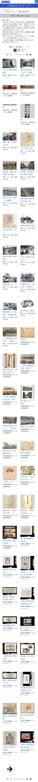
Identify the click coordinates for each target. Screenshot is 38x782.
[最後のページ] (30, 54)
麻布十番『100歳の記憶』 (9, 143)
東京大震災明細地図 (10, 717)
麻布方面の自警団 (27, 311)
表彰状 (23, 339)
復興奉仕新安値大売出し (10, 570)
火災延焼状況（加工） (10, 231)
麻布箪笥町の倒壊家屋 (10, 257)
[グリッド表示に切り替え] (15, 50)
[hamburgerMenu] (36, 1)
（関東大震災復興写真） (10, 657)
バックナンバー (6, 9)
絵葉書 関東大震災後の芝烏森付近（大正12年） (10, 173)
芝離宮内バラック (10, 284)
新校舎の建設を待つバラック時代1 (10, 427)
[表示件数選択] (11, 47)
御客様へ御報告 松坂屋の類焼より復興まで (10, 598)
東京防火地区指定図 (27, 716)
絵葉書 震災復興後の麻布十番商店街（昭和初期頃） (27, 173)
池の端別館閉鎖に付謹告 (27, 540)
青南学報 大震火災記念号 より (27, 478)
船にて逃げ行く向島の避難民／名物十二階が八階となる (27, 629)
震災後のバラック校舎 (27, 402)
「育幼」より (8, 482)
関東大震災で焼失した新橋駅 (10, 199)
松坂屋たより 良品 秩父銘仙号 (27, 573)
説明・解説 (6, 20)
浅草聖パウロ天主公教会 (27, 657)
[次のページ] (27, 54)
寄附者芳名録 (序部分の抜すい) (10, 370)
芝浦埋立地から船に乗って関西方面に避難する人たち (27, 285)
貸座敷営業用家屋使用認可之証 (27, 689)
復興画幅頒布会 (9, 626)
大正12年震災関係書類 (10, 71)
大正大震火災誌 (26, 148)
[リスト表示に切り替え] (19, 50)
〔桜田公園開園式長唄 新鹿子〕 (27, 366)
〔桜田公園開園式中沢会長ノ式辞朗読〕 (10, 398)
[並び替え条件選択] (22, 47)
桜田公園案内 (25, 453)
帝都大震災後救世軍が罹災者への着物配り (27, 746)
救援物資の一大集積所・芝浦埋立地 (10, 313)
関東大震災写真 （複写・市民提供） (26, 71)
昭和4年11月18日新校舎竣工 (9, 452)
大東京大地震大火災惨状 (10, 748)
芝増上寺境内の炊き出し (27, 258)
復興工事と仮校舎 (27, 426)
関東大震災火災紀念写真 (10, 541)
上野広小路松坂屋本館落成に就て (27, 602)
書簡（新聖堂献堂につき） (10, 681)
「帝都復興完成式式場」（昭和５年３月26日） (10, 339)
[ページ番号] (16, 55)
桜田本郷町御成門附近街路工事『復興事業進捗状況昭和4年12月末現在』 (27, 200)
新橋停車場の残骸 (27, 225)
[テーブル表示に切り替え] (23, 50)
